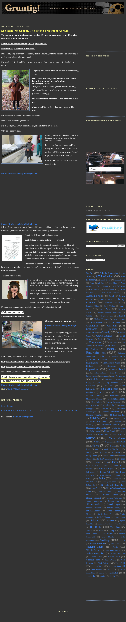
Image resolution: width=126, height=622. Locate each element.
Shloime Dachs (104, 491)
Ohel (97, 449)
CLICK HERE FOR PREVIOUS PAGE (18, 410)
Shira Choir (95, 488)
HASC (117, 359)
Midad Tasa (95, 418)
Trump (111, 530)
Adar (92, 283)
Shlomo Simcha (93, 504)
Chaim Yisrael (114, 322)
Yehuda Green (92, 550)
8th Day (89, 273)
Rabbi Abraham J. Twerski (97, 465)
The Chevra (120, 524)
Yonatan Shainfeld (117, 566)
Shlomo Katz (114, 501)
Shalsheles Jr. (91, 482)
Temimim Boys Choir (104, 524)
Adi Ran (100, 283)
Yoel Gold (120, 563)
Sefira (102, 478)
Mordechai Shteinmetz (96, 428)
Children (112, 328)
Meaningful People (116, 399)
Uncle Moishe (108, 537)
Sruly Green (120, 517)
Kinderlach (95, 379)
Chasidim (112, 325)
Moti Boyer (117, 434)
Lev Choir (108, 386)
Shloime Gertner (110, 495)
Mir (107, 418)
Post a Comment (8, 406)
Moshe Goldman (118, 428)
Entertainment (96, 353)
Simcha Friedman (93, 508)
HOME (43, 410)
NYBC (97, 442)
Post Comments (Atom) (23, 417)
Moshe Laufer (94, 431)
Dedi (100, 339)
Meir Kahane (96, 402)
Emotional (111, 348)
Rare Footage (105, 468)
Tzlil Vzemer (107, 534)
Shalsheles (116, 478)
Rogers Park (105, 472)
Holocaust (111, 366)
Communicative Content (18, 390)
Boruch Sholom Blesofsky (109, 312)
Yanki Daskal (116, 543)
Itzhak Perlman (100, 373)
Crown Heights (104, 335)
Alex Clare (113, 283)
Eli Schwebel (115, 345)
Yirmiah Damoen (118, 553)
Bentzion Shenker (112, 303)
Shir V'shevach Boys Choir (112, 485)
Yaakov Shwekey (97, 543)
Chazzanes (91, 328)
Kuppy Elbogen (93, 382)
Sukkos (94, 520)
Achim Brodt (119, 280)
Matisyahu (114, 395)
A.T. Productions (104, 276)
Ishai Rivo (111, 369)
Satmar (89, 478)
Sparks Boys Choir (106, 514)
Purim (115, 462)
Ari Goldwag (119, 286)
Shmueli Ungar (113, 504)
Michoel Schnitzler (94, 415)
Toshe (101, 530)
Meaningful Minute (94, 399)
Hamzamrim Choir (111, 363)
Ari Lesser (95, 289)
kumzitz (113, 572)
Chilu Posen (91, 332)
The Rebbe (96, 527)
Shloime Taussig (93, 498)
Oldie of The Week (112, 449)
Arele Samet (102, 286)
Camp (89, 315)
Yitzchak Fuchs (93, 560)
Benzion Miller (92, 306)
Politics (121, 459)
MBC (102, 392)
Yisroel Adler (96, 556)
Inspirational (92, 369)
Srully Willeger (103, 517)
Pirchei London (108, 455)
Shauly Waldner (109, 482)
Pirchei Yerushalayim (105, 459)
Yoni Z (110, 569)
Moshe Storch (109, 431)
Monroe (117, 421)
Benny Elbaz (106, 299)
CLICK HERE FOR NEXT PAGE (64, 410)
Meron (105, 408)
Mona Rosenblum (98, 421)
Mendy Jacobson (113, 402)
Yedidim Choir (94, 546)
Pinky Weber (91, 455)
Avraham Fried (94, 295)
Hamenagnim (92, 363)
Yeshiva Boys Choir (95, 553)
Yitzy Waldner (111, 560)
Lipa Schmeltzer (109, 388)
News (95, 445)
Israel (122, 369)
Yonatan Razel (97, 566)
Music (90, 438)
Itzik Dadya (115, 373)
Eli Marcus (99, 345)
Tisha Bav (115, 527)
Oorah (89, 452)
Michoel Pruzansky (110, 411)
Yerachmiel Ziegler (113, 550)
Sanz (118, 475)
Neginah (108, 442)
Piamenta (116, 452)
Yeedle (115, 547)
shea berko (90, 576)
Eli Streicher (92, 349)
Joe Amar (104, 376)
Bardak (111, 296)
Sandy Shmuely (106, 475)
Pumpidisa (95, 462)
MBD (114, 392)
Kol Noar (108, 379)
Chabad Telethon (101, 319)
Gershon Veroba (118, 356)
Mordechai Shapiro (110, 424)
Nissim (113, 446)
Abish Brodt (105, 280)
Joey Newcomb (118, 376)
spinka (102, 576)
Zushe (101, 573)
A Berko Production (109, 273)
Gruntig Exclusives (99, 359)
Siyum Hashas (113, 511)
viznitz (112, 576)
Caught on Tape (107, 316)
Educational (95, 342)
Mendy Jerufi (92, 405)
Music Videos (117, 438)
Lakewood (90, 385)
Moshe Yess (103, 434)
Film (102, 356)
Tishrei (89, 530)
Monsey (89, 424)
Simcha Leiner (93, 511)
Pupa (106, 462)
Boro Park (104, 309)
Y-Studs (122, 540)
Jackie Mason (91, 376)
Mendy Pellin (108, 405)
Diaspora (110, 339)
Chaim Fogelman (96, 322)
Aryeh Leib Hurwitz (109, 293)
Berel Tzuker (109, 306)
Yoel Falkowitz (104, 563)
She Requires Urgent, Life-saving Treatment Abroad (35, 30)
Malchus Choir (93, 395)
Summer (110, 520)
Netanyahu (120, 442)
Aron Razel (109, 289)
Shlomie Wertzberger (114, 498)
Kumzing (119, 379)
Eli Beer (113, 342)
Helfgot (89, 366)
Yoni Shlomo (96, 569)
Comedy (105, 332)
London (89, 392)
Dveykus (122, 339)
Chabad (121, 315)
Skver (88, 514)
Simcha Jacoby (113, 508)
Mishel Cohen (119, 418)
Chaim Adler (119, 319)
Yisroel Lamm (114, 556)
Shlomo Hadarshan (94, 501)
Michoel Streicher (117, 415)
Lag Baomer (112, 382)
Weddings (105, 540)
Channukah (92, 325)
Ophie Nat (103, 452)
